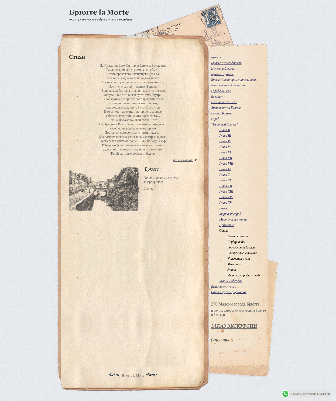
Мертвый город (230, 214)
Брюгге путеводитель (226, 63)
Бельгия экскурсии (223, 286)
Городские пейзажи (241, 247)
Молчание (234, 264)
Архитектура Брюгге (226, 107)
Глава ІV (225, 141)
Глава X (224, 175)
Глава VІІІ (226, 163)
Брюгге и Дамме (222, 74)
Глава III (225, 135)
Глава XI (225, 180)
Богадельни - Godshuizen (228, 85)
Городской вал (221, 91)
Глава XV (225, 202)
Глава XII (225, 186)
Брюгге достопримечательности (234, 80)
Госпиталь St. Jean (224, 102)
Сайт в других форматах (228, 292)
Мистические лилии (233, 219)
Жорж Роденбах (230, 281)
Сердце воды (236, 242)
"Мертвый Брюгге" (224, 124)
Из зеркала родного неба (244, 275)
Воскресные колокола (242, 253)
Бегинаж (217, 96)
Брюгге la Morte (133, 375)
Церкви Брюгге (221, 113)
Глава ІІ (224, 130)
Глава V (224, 147)
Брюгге (216, 57)
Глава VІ (225, 152)
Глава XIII (226, 191)
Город (215, 119)
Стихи (224, 230)
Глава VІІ (225, 158)
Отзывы (220, 339)
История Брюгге (222, 68)
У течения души (238, 258)
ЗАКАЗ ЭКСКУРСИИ (234, 326)
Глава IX (225, 169)
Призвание (226, 225)
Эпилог (232, 270)
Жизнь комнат (183, 160)
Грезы (223, 208)
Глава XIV (226, 197)
